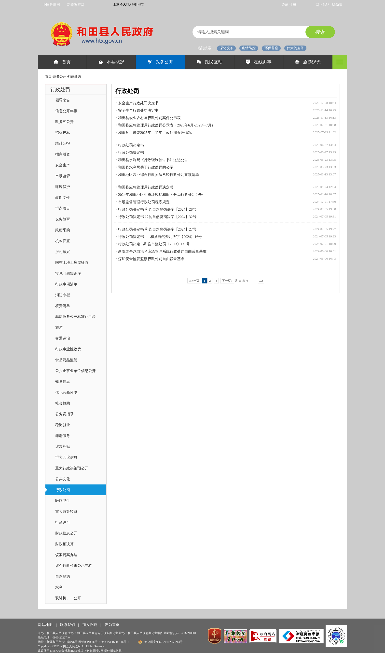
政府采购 (62, 230)
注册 (292, 5)
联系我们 (68, 625)
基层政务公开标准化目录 (75, 317)
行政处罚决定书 (131, 145)
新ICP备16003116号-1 (115, 642)
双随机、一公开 (68, 598)
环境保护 (62, 187)
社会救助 (62, 403)
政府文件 (62, 198)
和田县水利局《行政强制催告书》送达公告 (153, 160)
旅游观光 (308, 62)
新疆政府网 (75, 5)
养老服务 (62, 436)
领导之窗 (62, 100)
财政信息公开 (66, 533)
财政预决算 (64, 544)
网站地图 (46, 625)
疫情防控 (249, 48)
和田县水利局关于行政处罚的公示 (145, 167)
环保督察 (271, 48)
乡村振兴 (62, 252)
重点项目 (62, 208)
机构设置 (62, 241)
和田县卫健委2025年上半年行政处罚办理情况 (155, 133)
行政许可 (62, 522)
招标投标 (62, 133)
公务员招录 (64, 414)
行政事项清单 (66, 284)
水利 (59, 587)
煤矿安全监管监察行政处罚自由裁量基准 (151, 259)
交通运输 (62, 338)
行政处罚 (62, 490)
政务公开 (160, 62)
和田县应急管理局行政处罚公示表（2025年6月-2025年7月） (166, 125)
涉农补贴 (62, 447)
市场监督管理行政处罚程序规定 (144, 202)
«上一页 (194, 280)
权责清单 (62, 306)
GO (261, 280)
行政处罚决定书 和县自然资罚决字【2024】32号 (157, 217)
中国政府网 (51, 5)
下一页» (227, 280)
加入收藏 (90, 625)
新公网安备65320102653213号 (160, 642)
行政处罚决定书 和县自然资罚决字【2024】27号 (157, 229)
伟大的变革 (295, 48)
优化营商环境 (66, 392)
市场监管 (62, 176)
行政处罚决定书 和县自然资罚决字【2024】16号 (160, 237)
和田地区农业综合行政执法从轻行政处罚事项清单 (158, 175)
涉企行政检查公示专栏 (73, 566)
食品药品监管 (66, 360)
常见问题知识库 (68, 273)
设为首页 (112, 625)
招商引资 (62, 154)
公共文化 (62, 479)
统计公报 (62, 143)
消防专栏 (62, 295)
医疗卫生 (62, 501)
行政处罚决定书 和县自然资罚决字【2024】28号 (157, 209)
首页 (62, 62)
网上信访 (323, 5)
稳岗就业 (62, 425)
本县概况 (111, 62)
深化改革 (226, 48)
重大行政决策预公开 (71, 468)
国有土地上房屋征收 (71, 262)
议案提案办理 (66, 555)
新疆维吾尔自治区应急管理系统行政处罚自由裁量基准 (162, 251)
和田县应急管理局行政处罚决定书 (145, 187)
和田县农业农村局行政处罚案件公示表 (149, 118)
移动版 (337, 5)
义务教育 (62, 219)
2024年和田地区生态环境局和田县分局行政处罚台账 (160, 195)
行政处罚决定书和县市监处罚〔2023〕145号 (154, 244)
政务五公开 (64, 122)
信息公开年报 (66, 111)
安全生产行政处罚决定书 (138, 103)
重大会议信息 (66, 457)
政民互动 (209, 62)
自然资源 (62, 576)
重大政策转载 (66, 511)
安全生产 (62, 165)
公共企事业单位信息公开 (75, 371)
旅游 (59, 327)
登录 (285, 5)
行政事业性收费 (68, 349)
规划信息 (62, 382)
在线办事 (259, 62)
